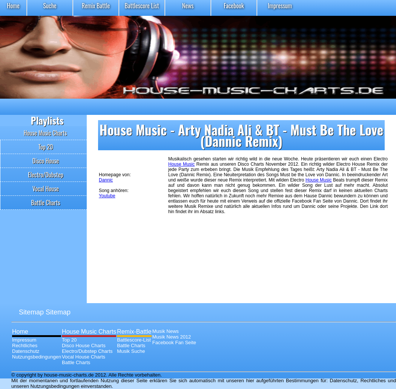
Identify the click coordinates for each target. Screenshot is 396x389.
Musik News (165, 331)
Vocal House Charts (83, 357)
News (188, 5)
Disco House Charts (84, 345)
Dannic (106, 180)
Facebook (234, 5)
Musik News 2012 (171, 337)
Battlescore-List (134, 340)
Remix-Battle (134, 331)
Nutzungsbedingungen (36, 357)
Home (13, 5)
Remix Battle (96, 5)
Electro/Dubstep (45, 174)
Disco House (45, 160)
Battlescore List (142, 5)
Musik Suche (131, 351)
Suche (49, 5)
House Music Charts (45, 132)
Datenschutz (25, 351)
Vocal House (45, 188)
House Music (181, 164)
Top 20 (45, 146)
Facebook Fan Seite (174, 342)
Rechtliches (24, 345)
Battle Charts (45, 202)
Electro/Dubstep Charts (87, 351)
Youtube (107, 195)
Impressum (280, 5)
